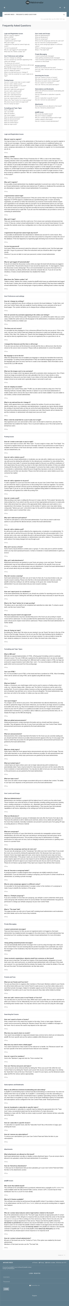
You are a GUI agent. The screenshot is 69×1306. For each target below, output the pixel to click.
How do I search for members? (44, 83)
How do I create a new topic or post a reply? (17, 82)
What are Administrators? (42, 35)
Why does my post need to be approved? (16, 102)
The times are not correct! (12, 63)
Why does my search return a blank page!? (47, 81)
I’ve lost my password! (10, 48)
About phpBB (18, 1191)
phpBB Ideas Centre (28, 1203)
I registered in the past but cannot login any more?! (17, 45)
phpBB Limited (56, 1188)
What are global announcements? (14, 117)
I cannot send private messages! (44, 56)
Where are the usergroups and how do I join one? (49, 41)
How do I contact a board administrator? (47, 121)
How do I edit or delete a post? (13, 84)
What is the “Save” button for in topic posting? (17, 100)
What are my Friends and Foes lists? (45, 67)
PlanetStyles (11, 1268)
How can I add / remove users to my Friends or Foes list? (49, 70)
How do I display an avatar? (12, 70)
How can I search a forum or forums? (46, 77)
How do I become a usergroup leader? (46, 42)
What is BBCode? (9, 110)
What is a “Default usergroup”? (44, 48)
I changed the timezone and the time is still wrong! (19, 65)
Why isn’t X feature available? (43, 115)
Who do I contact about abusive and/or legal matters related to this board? (48, 118)
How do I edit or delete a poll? (13, 91)
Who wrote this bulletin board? (44, 114)
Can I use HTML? (9, 111)
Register (37, 1273)
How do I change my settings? (13, 58)
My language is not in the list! (12, 67)
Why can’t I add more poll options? (14, 89)
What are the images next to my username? (17, 68)
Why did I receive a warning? (12, 96)
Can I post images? (9, 115)
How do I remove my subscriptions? (45, 100)
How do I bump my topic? (11, 103)
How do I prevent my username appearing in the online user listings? (18, 60)
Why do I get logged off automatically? (15, 50)
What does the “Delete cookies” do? (14, 51)
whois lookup (12, 1219)
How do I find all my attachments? (45, 108)
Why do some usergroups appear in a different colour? (48, 45)
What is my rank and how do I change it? (16, 72)
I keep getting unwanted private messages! (47, 58)
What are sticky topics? (11, 120)
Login (31, 1273)
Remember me (34, 1285)
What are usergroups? (41, 39)
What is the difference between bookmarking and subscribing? (49, 91)
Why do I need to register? (12, 35)
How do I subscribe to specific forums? (46, 98)
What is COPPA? (9, 37)
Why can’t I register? (10, 39)
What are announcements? (12, 119)
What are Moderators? (41, 37)
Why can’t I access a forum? (12, 93)
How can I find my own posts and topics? (47, 84)
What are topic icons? (10, 124)
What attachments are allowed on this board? (48, 106)
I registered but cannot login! (12, 41)
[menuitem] (64, 8)
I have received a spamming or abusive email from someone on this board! (50, 60)
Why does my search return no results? (46, 79)
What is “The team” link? (42, 50)
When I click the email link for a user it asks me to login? (18, 75)
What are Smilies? (9, 113)
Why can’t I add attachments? (13, 94)
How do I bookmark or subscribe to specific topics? (48, 95)
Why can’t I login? (9, 42)
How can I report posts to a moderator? (16, 98)
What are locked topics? (11, 122)
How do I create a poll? (11, 87)
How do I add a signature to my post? (15, 85)
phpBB (14, 363)
